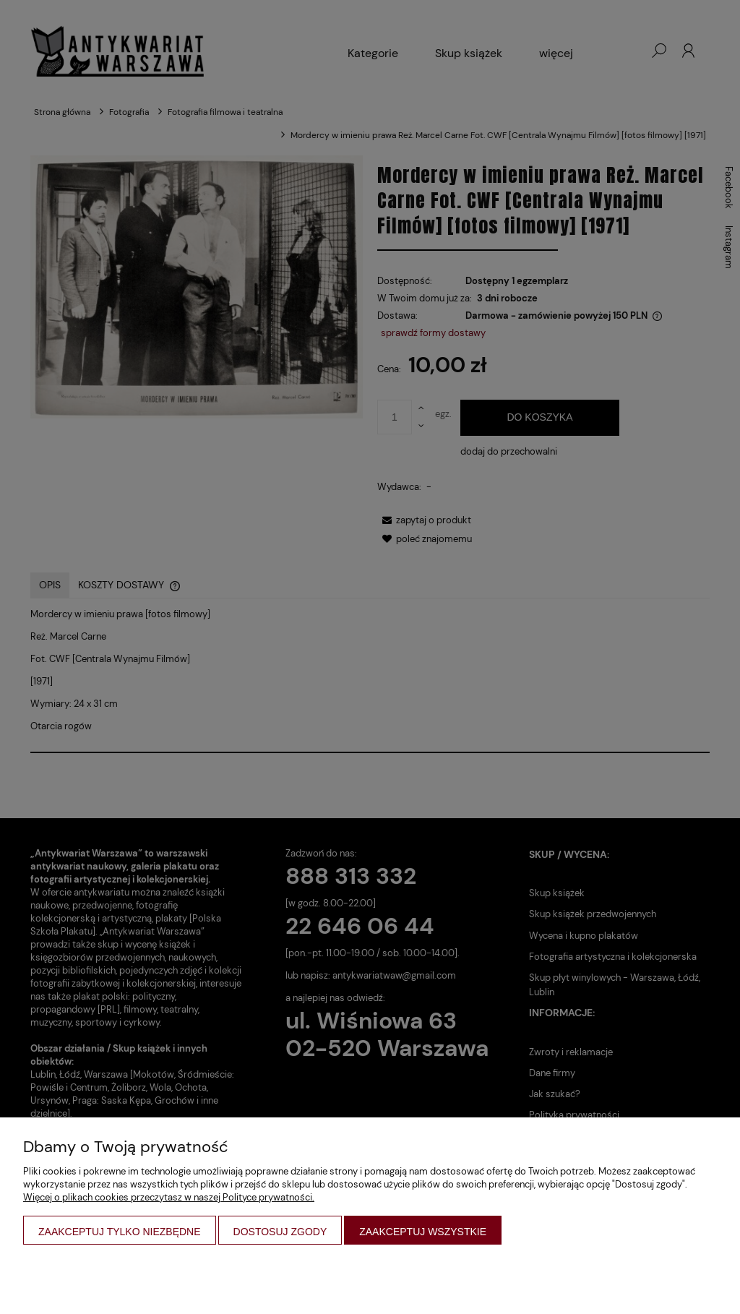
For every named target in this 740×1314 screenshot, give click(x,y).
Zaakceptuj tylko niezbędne (119, 1231)
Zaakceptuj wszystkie (422, 1231)
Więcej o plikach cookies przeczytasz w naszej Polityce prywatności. (168, 1197)
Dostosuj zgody (280, 1231)
